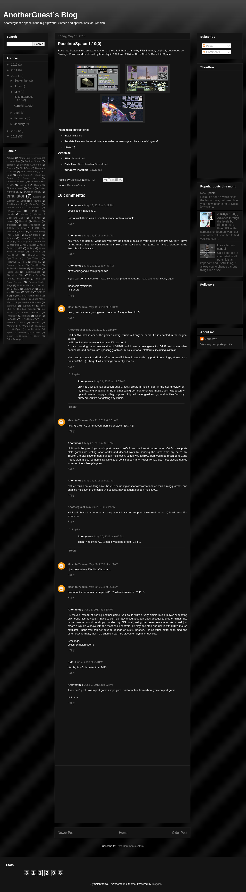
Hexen (10, 221)
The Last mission (26, 309)
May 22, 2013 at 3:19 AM (99, 443)
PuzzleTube (13, 272)
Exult (23, 201)
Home (123, 832)
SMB (16, 289)
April (17, 112)
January (19, 124)
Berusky (11, 168)
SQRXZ (29, 292)
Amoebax (15, 161)
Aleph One (24, 158)
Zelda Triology (14, 339)
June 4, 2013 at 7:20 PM (88, 662)
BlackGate (25, 168)
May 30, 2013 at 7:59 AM (103, 564)
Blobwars (40, 168)
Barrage (11, 164)
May (17, 91)
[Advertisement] (122, 794)
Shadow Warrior (25, 285)
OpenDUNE (13, 255)
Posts (208, 45)
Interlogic (11, 225)
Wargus (26, 326)
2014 (14, 70)
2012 (14, 131)
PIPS (24, 262)
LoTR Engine (24, 241)
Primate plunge (15, 265)
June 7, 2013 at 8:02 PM (98, 684)
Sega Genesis (14, 282)
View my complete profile (216, 344)
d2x (12, 185)
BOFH (13, 171)
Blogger (156, 883)
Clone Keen (30, 178)
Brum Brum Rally (29, 171)
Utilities (36, 322)
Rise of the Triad (15, 275)
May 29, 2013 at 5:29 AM (99, 480)
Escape (37, 196)
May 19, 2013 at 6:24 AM (99, 235)
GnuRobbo (34, 207)
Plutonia (36, 262)
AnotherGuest (33, 161)
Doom (31, 188)
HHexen (37, 221)
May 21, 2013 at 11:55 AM (109, 381)
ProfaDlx (35, 265)
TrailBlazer (12, 315)
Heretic (11, 214)
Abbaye (10, 158)
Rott (9, 278)
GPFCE (35, 211)
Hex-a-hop (35, 218)
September (21, 80)
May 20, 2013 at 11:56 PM (101, 329)
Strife (24, 299)
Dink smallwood (15, 188)
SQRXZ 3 (18, 295)
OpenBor (35, 251)
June (17, 86)
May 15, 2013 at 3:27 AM (99, 205)
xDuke (10, 336)
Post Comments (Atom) (131, 846)
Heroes (24, 214)
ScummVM (23, 278)
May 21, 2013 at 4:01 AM (103, 420)
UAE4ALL (12, 319)
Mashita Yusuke (78, 307)
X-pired (36, 332)
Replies (76, 374)
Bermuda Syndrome (30, 164)
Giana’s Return (15, 207)
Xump (37, 336)
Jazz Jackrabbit (31, 225)
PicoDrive (11, 262)
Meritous (14, 245)
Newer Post (66, 832)
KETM (22, 231)
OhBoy (30, 248)
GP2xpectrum (13, 211)
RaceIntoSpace (76, 185)
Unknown (210, 338)
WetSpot (16, 329)
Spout (17, 292)
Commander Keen (16, 181)
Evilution (11, 201)
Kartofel (11, 231)
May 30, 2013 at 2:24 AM (101, 506)
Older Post (179, 832)
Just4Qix (36, 228)
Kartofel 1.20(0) (24, 105)
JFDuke (11, 228)
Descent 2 (24, 185)
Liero (23, 238)
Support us (29, 305)
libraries (11, 238)
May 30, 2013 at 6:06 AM (109, 536)
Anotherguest (76, 329)
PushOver (36, 268)
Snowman (29, 289)
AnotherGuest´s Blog (40, 15)
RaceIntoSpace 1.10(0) (23, 98)
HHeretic (23, 221)
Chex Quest (23, 175)
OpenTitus (12, 258)
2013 (14, 75)
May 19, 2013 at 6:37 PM (99, 265)
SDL (38, 278)
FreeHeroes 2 (14, 204)
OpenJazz (33, 255)
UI (22, 319)
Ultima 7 (31, 319)
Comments (211, 52)
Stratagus (11, 299)
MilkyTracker (29, 245)
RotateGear (35, 275)
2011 (14, 136)
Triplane (26, 315)
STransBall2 (34, 295)
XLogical (23, 336)
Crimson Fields (37, 181)
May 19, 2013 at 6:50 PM (103, 307)
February (20, 118)
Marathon (40, 241)
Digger (37, 185)
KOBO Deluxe (32, 235)
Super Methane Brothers (28, 302)
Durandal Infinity (32, 192)
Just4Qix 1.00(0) (227, 214)
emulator (15, 196)
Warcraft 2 (12, 326)
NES (19, 248)
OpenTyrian (33, 258)
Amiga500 (39, 158)
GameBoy (35, 204)
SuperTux (11, 305)
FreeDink (35, 201)
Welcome (40, 326)
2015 (14, 64)
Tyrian (38, 315)
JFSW (23, 228)
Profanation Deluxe (16, 268)
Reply (71, 223)
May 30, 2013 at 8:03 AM (103, 586)
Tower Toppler (30, 312)
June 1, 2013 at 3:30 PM (98, 609)
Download (78, 158)
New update (208, 193)
